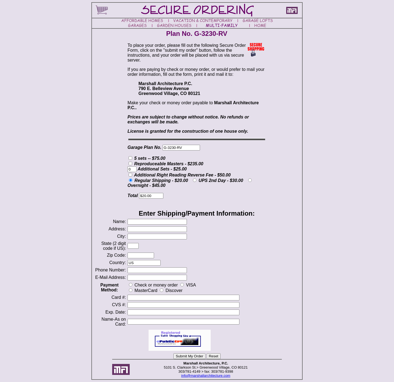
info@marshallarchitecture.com (205, 376)
